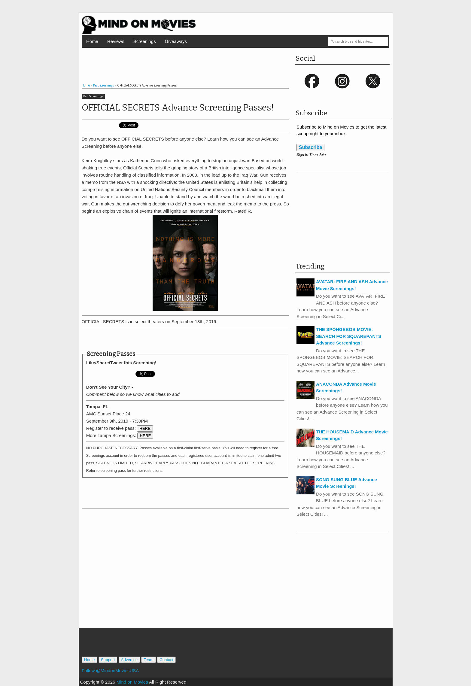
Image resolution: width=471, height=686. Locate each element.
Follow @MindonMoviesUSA (110, 670)
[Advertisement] (185, 60)
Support (108, 659)
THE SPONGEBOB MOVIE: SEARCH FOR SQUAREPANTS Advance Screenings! (348, 336)
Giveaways (176, 41)
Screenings (144, 41)
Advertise (129, 659)
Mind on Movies (132, 681)
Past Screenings (93, 96)
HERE (144, 428)
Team (148, 659)
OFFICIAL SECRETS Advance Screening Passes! (178, 107)
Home (92, 41)
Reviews (115, 41)
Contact (166, 659)
